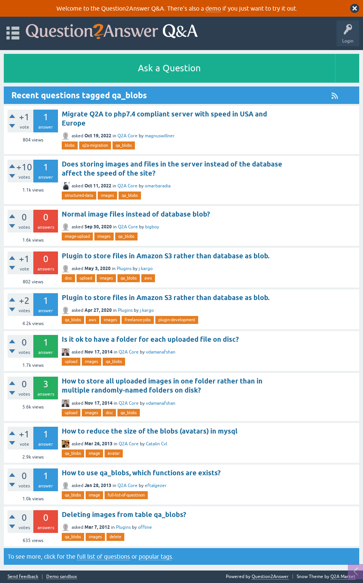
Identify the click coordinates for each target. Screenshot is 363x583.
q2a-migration (95, 145)
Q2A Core (127, 135)
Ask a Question (169, 68)
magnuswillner (160, 135)
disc (68, 278)
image (94, 453)
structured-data (79, 195)
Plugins (124, 268)
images (107, 195)
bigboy (152, 226)
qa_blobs (124, 145)
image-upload (77, 236)
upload (86, 278)
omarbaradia (158, 186)
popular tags (155, 556)
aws (148, 278)
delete (115, 536)
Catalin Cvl (156, 443)
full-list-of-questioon (126, 495)
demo (213, 8)
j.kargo (146, 268)
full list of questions (103, 556)
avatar (114, 453)
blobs (70, 145)
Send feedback (23, 576)
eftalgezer (156, 485)
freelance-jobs (138, 319)
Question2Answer (270, 576)
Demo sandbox (61, 576)
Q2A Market (342, 576)
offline (145, 527)
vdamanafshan (160, 352)
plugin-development (176, 319)
